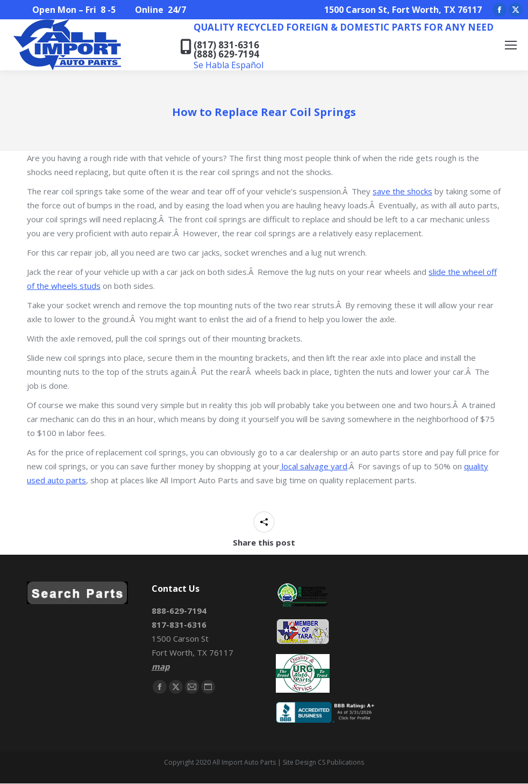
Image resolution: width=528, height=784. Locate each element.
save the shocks (402, 191)
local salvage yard (313, 466)
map (160, 666)
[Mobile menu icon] (510, 45)
